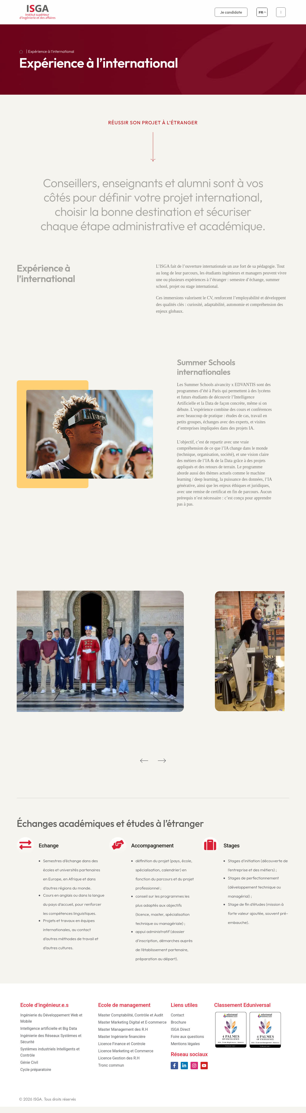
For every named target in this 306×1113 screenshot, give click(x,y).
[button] (144, 766)
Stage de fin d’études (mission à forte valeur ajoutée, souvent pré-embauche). (258, 922)
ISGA (37, 1105)
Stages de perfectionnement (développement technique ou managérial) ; (254, 896)
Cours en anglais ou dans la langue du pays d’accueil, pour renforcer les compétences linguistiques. (73, 913)
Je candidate (231, 12)
